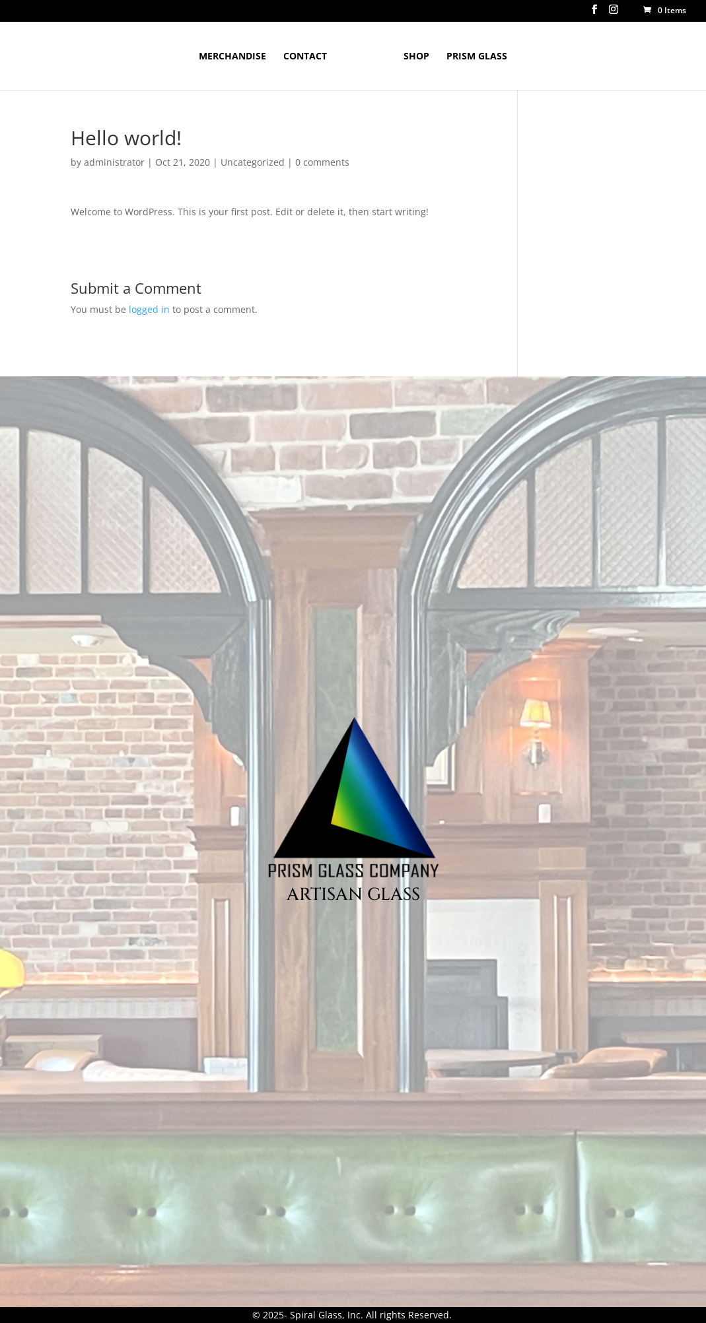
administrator (114, 162)
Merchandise (232, 56)
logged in (149, 309)
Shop (416, 56)
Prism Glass (476, 56)
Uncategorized (253, 162)
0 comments (322, 162)
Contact (305, 56)
